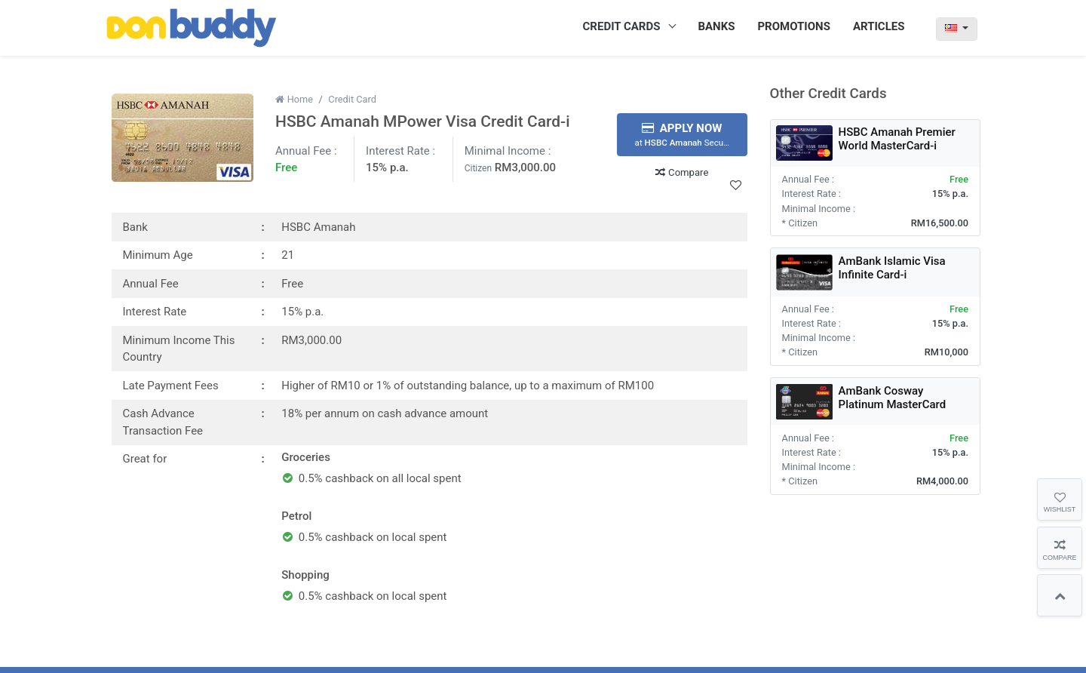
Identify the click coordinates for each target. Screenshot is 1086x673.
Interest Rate (155, 311)
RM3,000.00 (525, 167)
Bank (135, 227)
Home (294, 99)
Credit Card (352, 99)
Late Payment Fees (171, 385)
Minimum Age (158, 255)
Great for (145, 459)
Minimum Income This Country (179, 348)
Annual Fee (151, 283)
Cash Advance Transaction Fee (163, 422)
